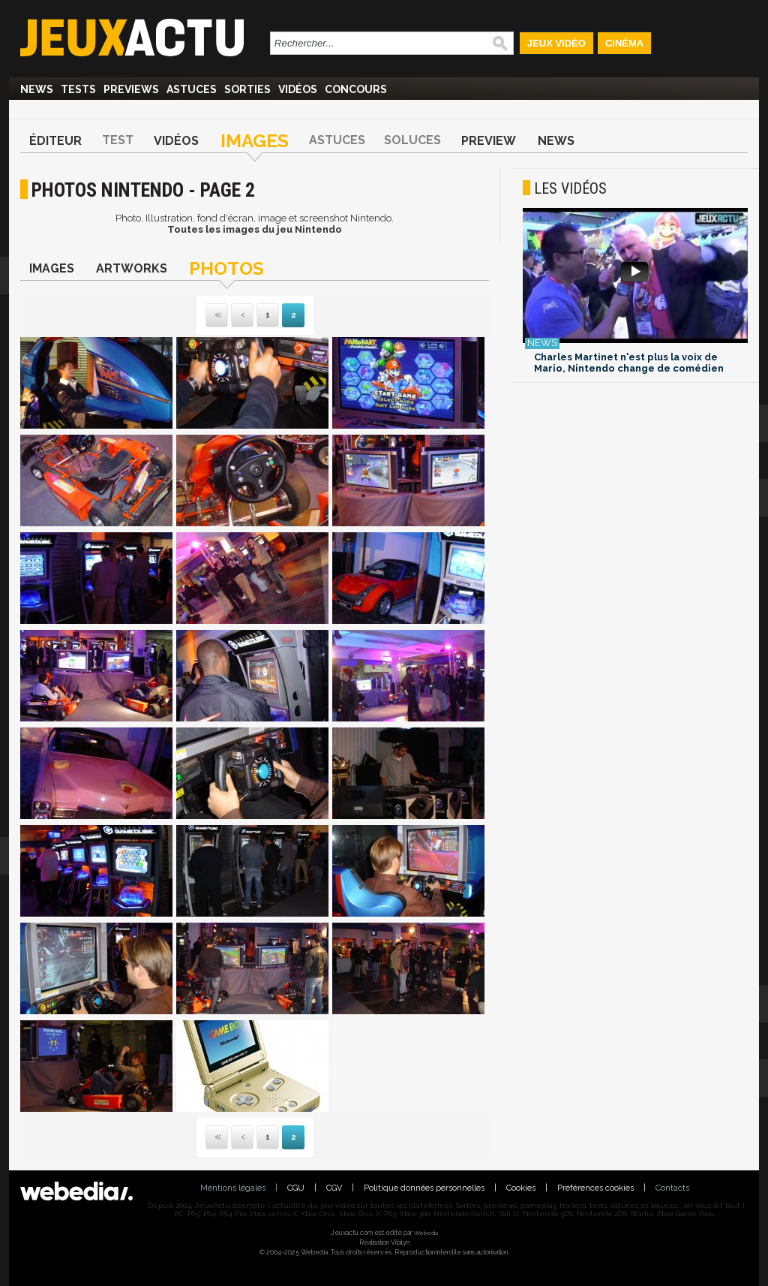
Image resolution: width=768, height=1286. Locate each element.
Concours (356, 89)
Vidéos (297, 89)
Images (254, 141)
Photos (226, 268)
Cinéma (624, 43)
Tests (78, 89)
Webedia (426, 1232)
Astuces (191, 89)
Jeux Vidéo (556, 43)
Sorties (247, 89)
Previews (131, 89)
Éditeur (55, 141)
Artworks (131, 268)
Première (216, 315)
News (36, 89)
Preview (488, 141)
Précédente (242, 315)
